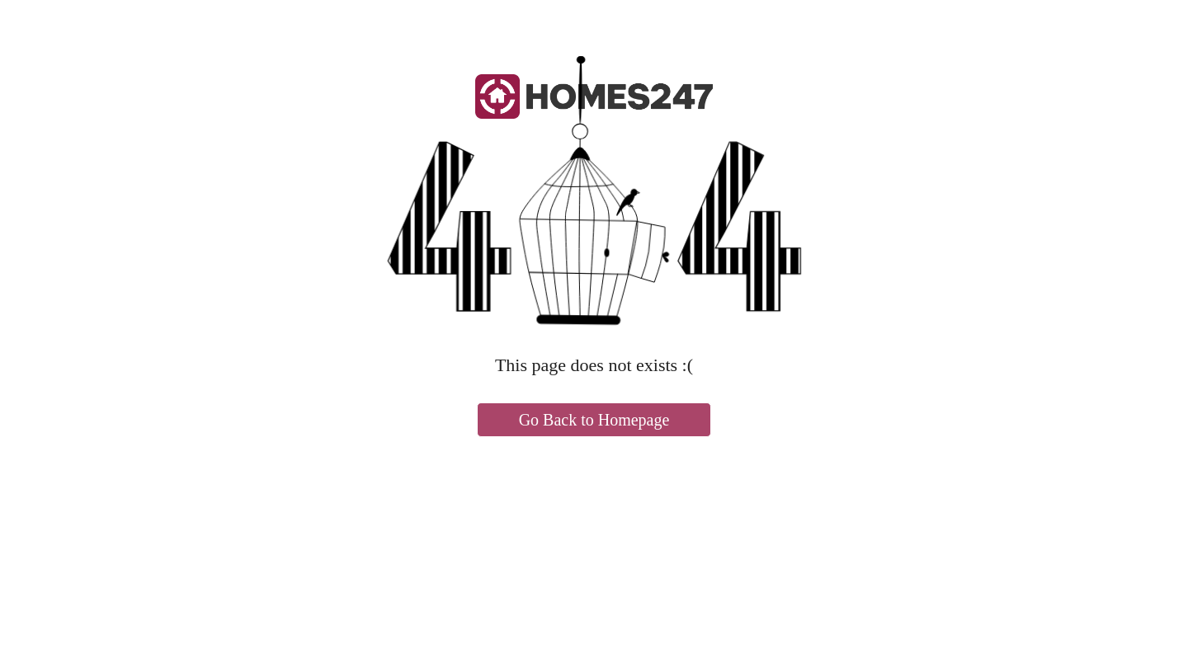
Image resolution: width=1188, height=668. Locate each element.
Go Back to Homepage (594, 420)
